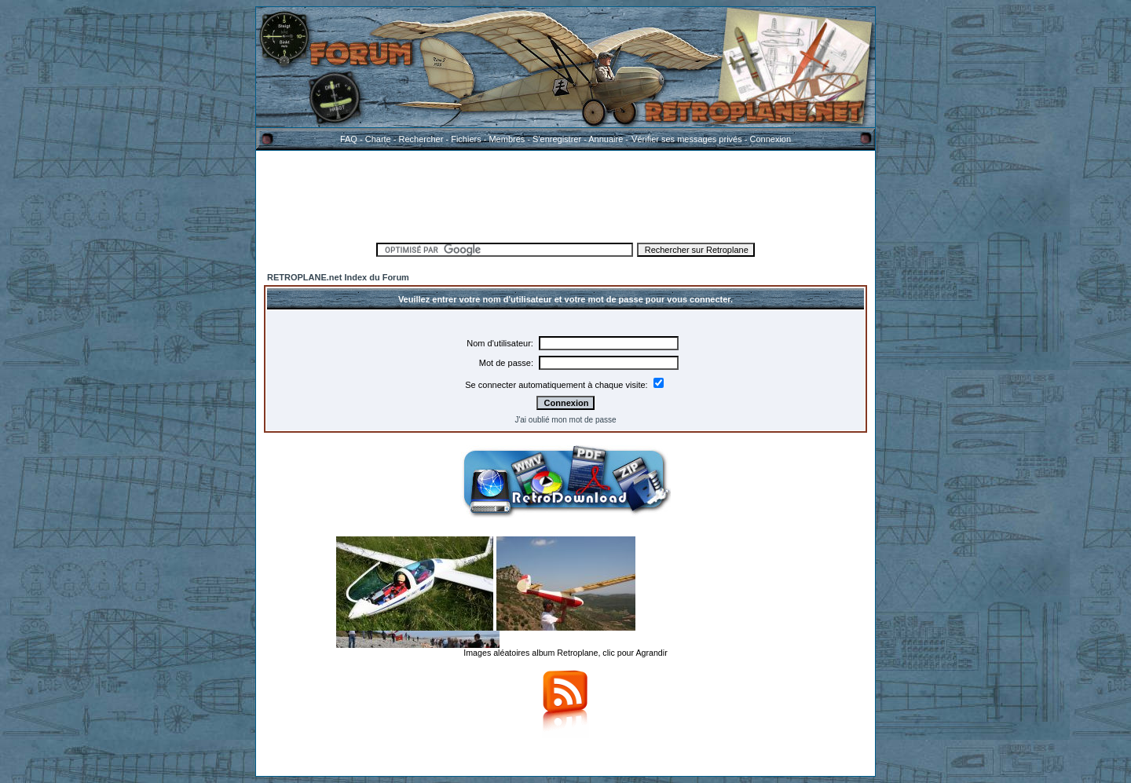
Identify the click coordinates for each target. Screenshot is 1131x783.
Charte (378, 139)
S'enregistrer (557, 139)
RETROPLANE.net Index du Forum (338, 277)
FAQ (348, 139)
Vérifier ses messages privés (686, 139)
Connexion (770, 139)
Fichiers (466, 139)
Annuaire (605, 139)
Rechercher (421, 139)
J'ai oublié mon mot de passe (565, 419)
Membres (507, 139)
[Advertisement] (565, 194)
